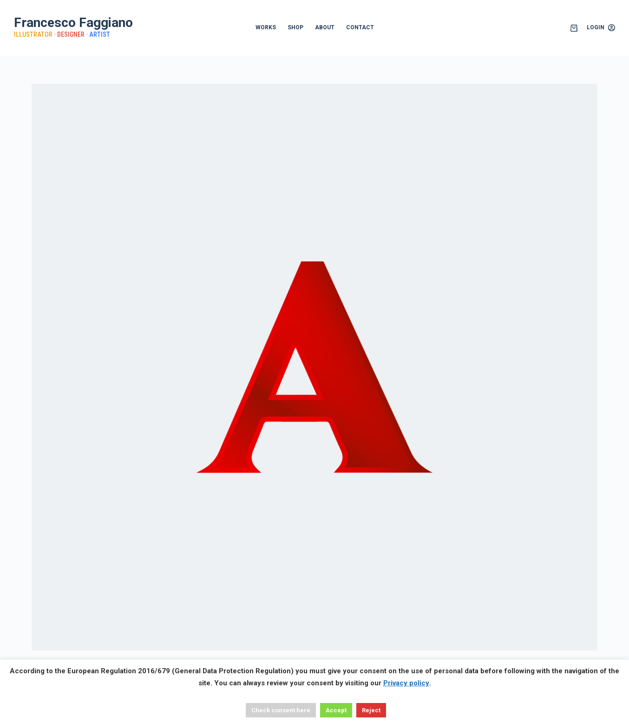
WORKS (266, 27)
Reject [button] (371, 710)
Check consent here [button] (280, 710)
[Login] (601, 28)
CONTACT (360, 27)
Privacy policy (406, 683)
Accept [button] (336, 710)
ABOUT (324, 27)
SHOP (295, 27)
